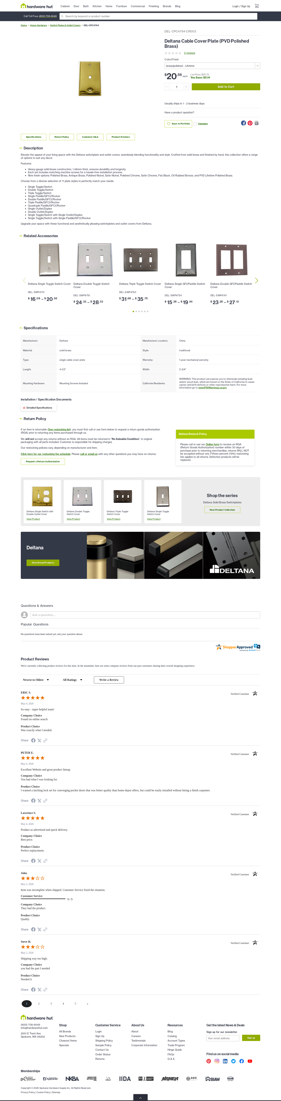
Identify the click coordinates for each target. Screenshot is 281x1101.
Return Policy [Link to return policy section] (61, 137)
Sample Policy (103, 1045)
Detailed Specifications (39, 407)
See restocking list (59, 429)
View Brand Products (43, 562)
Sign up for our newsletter (221, 1032)
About (134, 1031)
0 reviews (189, 53)
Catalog (172, 1036)
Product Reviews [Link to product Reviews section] (121, 137)
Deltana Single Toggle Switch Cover (49, 284)
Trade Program (176, 1045)
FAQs (171, 1054)
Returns (99, 1059)
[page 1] (27, 1004)
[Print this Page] (256, 123)
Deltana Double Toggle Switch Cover (91, 285)
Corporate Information (144, 1045)
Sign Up (245, 6)
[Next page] (88, 1004)
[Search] (158, 16)
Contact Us (102, 1050)
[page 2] (39, 1004)
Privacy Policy (28, 1092)
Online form (212, 444)
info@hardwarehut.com (34, 1028)
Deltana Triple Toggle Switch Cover (140, 284)
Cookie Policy (43, 1092)
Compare (201, 123)
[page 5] (75, 1004)
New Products (67, 1036)
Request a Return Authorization (43, 461)
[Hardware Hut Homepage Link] (37, 5)
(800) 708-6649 (48, 16)
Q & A (171, 1059)
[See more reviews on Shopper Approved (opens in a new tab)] (45, 741)
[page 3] (51, 1004)
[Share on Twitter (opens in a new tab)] (39, 741)
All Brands (65, 1031)
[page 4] (63, 1004)
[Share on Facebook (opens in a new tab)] (33, 741)
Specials (64, 1045)
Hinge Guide (175, 1050)
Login (235, 6)
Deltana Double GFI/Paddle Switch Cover (231, 285)
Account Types (176, 1040)
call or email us (88, 454)
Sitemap (56, 1092)
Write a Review (109, 679)
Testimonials (138, 1040)
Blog (170, 1031)
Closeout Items (68, 1040)
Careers (136, 1036)
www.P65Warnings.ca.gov (212, 387)
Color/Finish (172, 59)
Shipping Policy (104, 1040)
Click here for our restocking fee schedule (45, 454)
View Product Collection (222, 509)
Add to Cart (226, 86)
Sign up (251, 1038)
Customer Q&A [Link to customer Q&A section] (90, 137)
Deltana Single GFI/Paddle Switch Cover (185, 285)
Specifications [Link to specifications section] (33, 137)
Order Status (102, 1054)
